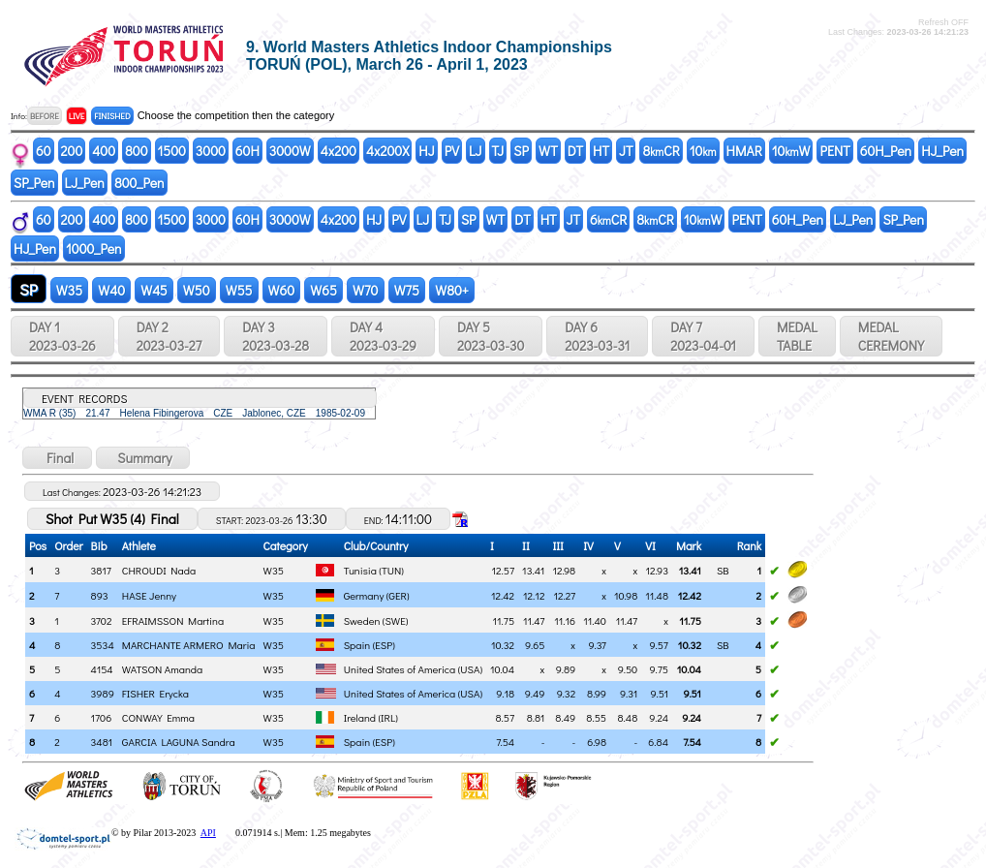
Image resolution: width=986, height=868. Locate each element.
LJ (475, 150)
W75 (407, 290)
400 (103, 150)
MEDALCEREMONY (891, 336)
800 (136, 150)
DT (575, 150)
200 (72, 150)
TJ (498, 150)
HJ (426, 150)
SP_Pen (34, 182)
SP (521, 150)
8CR (660, 150)
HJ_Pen (942, 150)
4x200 (338, 150)
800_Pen (139, 182)
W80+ (452, 290)
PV (452, 150)
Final (57, 458)
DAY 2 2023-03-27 (169, 336)
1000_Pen (94, 248)
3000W (290, 150)
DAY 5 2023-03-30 (490, 336)
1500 (172, 150)
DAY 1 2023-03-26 (62, 336)
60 (43, 150)
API (208, 832)
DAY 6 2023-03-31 (597, 336)
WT (548, 150)
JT (625, 150)
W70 (366, 290)
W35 (69, 290)
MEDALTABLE (797, 336)
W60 (281, 290)
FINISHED (112, 115)
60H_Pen (885, 150)
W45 (154, 290)
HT (601, 150)
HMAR (744, 150)
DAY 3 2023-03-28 (275, 336)
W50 (196, 290)
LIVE (77, 115)
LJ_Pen (85, 182)
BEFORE (44, 115)
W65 (323, 290)
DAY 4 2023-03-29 (383, 336)
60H (247, 150)
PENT (834, 150)
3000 (211, 150)
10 (703, 150)
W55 (239, 290)
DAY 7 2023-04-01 (703, 336)
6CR (608, 219)
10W (791, 150)
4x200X (387, 150)
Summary (142, 458)
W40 (111, 290)
